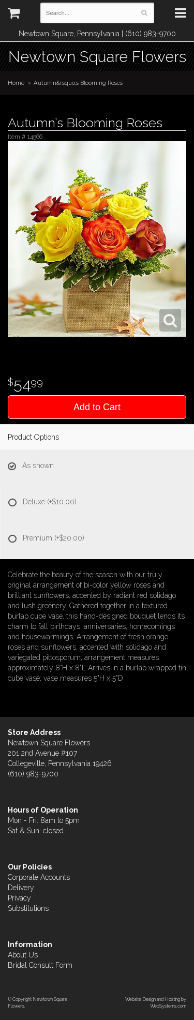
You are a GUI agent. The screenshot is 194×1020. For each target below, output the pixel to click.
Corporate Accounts (39, 877)
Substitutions (28, 908)
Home (16, 82)
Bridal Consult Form (40, 965)
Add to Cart (97, 407)
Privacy (19, 898)
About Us (23, 955)
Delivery (21, 887)
